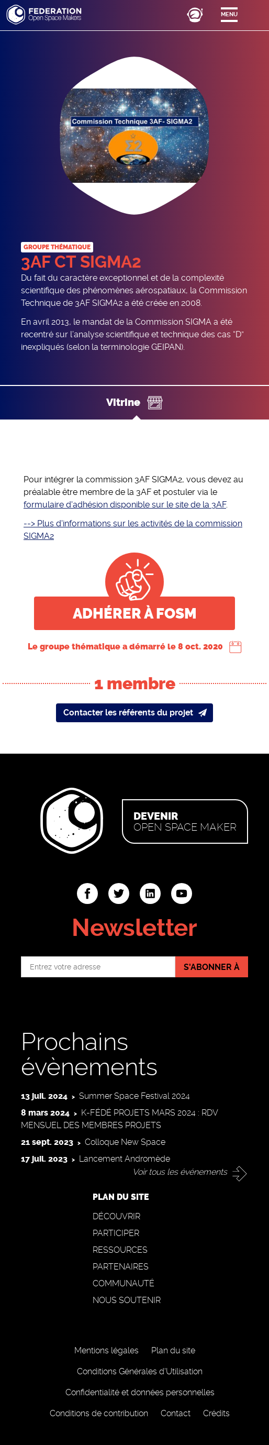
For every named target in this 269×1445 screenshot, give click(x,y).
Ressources (120, 1250)
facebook (87, 893)
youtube (181, 893)
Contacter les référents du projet (128, 713)
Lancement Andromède (124, 1159)
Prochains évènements (89, 1054)
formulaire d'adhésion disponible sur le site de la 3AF (125, 505)
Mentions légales (106, 1350)
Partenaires (121, 1267)
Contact (175, 1413)
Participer (116, 1233)
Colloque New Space (125, 1142)
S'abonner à (212, 967)
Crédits (216, 1413)
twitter (118, 893)
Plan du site (173, 1350)
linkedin (150, 893)
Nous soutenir (127, 1300)
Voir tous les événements (179, 1172)
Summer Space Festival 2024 (134, 1096)
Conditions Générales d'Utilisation (140, 1371)
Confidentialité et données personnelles (140, 1392)
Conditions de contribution (99, 1413)
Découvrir (116, 1216)
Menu (229, 14)
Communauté (123, 1283)
